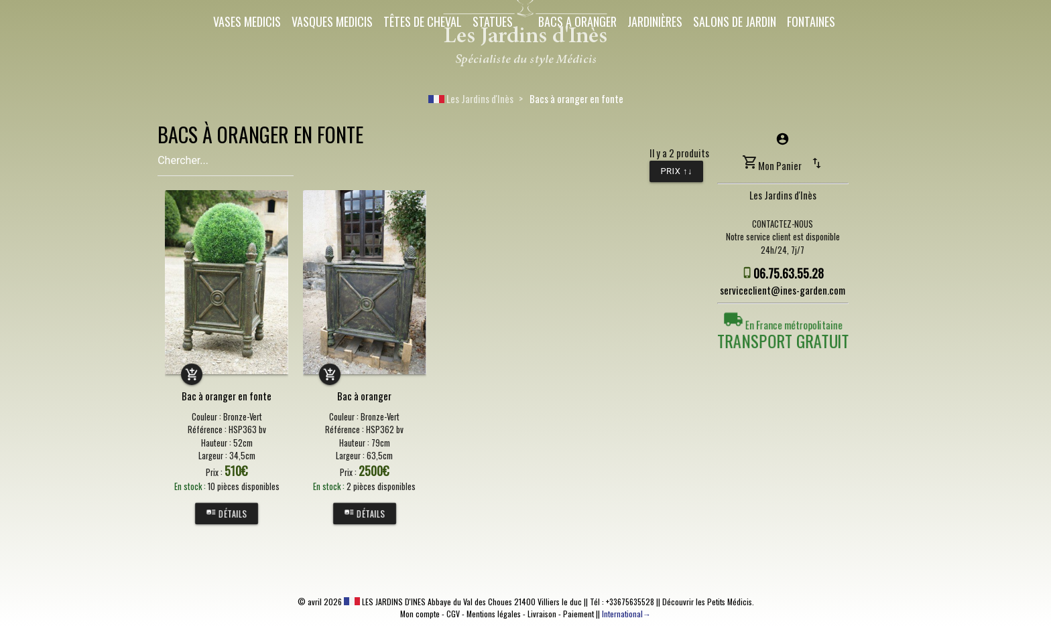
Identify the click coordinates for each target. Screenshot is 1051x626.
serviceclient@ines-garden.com (782, 290)
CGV (453, 613)
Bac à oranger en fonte (226, 395)
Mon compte (420, 613)
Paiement (578, 613)
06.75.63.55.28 (788, 273)
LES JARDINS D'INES (385, 601)
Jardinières (654, 21)
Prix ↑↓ (676, 171)
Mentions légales (494, 613)
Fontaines (811, 21)
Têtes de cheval (422, 21)
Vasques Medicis (332, 21)
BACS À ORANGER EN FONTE (260, 134)
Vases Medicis (247, 21)
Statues (493, 21)
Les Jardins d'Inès (470, 98)
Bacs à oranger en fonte (576, 98)
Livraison (542, 613)
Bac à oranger (364, 395)
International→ (626, 613)
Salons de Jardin (734, 21)
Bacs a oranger (577, 21)
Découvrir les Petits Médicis (707, 601)
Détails (226, 513)
